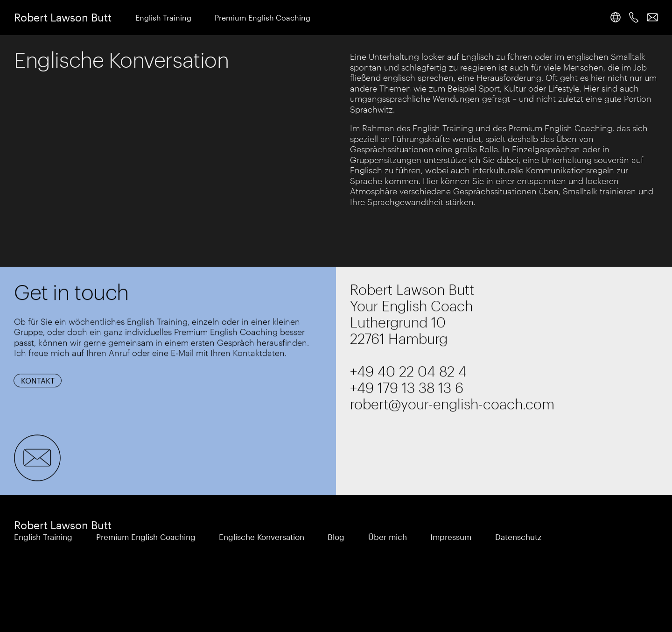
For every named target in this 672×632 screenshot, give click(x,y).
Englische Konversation (261, 536)
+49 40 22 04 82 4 (408, 371)
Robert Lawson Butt (63, 17)
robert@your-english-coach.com (452, 404)
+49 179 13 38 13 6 (406, 387)
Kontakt (38, 380)
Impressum (450, 536)
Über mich (387, 536)
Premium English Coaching (262, 17)
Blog (336, 536)
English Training (163, 17)
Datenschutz (518, 536)
